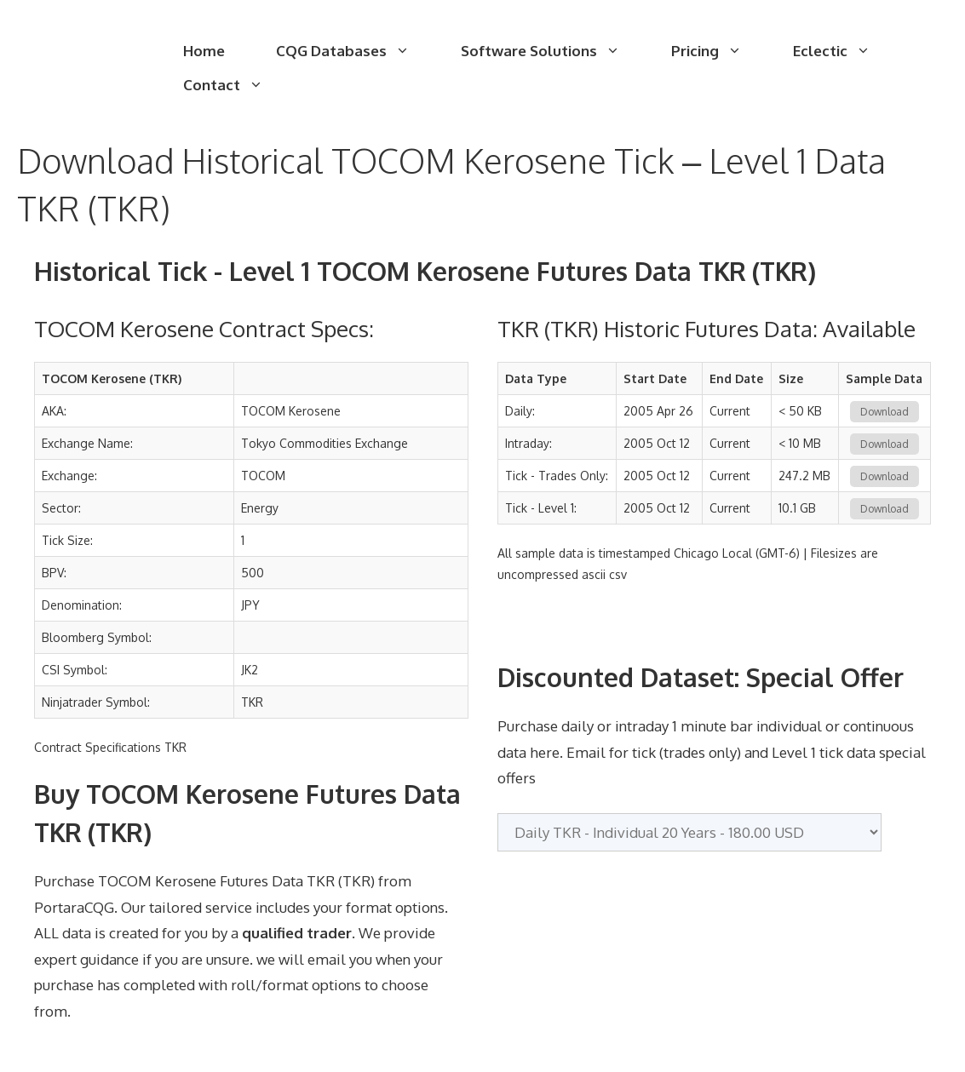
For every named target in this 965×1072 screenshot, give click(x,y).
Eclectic (844, 51)
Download (884, 411)
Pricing (719, 51)
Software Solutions (553, 51)
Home (204, 51)
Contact (236, 85)
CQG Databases (355, 51)
